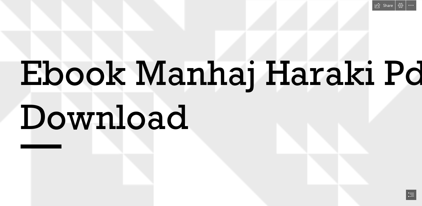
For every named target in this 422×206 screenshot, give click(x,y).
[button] (383, 5)
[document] (211, 103)
